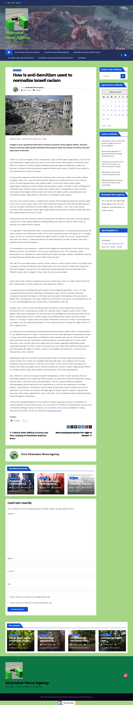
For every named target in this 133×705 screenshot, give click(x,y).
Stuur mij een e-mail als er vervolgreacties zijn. (30, 597)
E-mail (11, 571)
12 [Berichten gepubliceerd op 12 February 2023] (127, 106)
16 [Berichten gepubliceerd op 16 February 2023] (115, 110)
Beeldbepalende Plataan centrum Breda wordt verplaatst (112, 182)
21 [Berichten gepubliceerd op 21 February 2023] (108, 115)
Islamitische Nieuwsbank (56, 52)
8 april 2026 (47, 644)
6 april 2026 (108, 644)
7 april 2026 (77, 644)
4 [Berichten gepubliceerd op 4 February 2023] (123, 102)
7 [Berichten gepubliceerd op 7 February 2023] (107, 106)
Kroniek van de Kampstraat (87, 52)
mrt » (110, 126)
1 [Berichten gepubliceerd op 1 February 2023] (111, 102)
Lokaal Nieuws (14, 635)
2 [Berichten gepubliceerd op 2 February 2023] (115, 102)
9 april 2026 (16, 644)
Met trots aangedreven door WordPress (54, 697)
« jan (104, 126)
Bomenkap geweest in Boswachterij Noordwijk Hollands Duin (112, 153)
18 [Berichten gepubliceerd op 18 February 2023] (123, 110)
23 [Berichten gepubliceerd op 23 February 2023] (115, 115)
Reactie (11, 514)
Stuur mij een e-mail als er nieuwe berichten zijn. (31, 603)
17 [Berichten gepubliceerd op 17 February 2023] (119, 110)
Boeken (82, 58)
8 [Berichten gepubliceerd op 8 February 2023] (111, 106)
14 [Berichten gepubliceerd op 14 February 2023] (108, 110)
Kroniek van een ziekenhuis (21, 58)
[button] (121, 55)
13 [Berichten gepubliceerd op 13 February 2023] (104, 110)
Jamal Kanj (17, 70)
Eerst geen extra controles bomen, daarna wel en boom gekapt (113, 143)
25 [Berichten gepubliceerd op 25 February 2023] (123, 115)
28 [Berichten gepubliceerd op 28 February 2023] (108, 119)
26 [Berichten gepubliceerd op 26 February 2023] (127, 115)
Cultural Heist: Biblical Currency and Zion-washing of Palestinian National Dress (29, 435)
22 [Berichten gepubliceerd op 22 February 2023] (112, 115)
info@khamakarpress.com (113, 244)
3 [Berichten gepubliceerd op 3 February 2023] (119, 102)
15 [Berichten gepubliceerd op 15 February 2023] (111, 110)
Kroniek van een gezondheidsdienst (56, 58)
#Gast (38, 90)
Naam (11, 558)
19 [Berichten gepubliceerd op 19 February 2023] (127, 110)
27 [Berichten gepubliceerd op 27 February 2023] (104, 119)
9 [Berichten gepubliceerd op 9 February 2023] (115, 106)
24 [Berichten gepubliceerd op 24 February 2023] (119, 115)
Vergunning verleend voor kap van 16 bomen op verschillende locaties (113, 164)
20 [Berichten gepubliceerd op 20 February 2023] (104, 115)
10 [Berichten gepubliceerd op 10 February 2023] (119, 106)
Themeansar (88, 697)
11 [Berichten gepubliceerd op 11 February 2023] (123, 106)
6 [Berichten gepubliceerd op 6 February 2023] (103, 106)
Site (9, 584)
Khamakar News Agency (34, 87)
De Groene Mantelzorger (27, 52)
